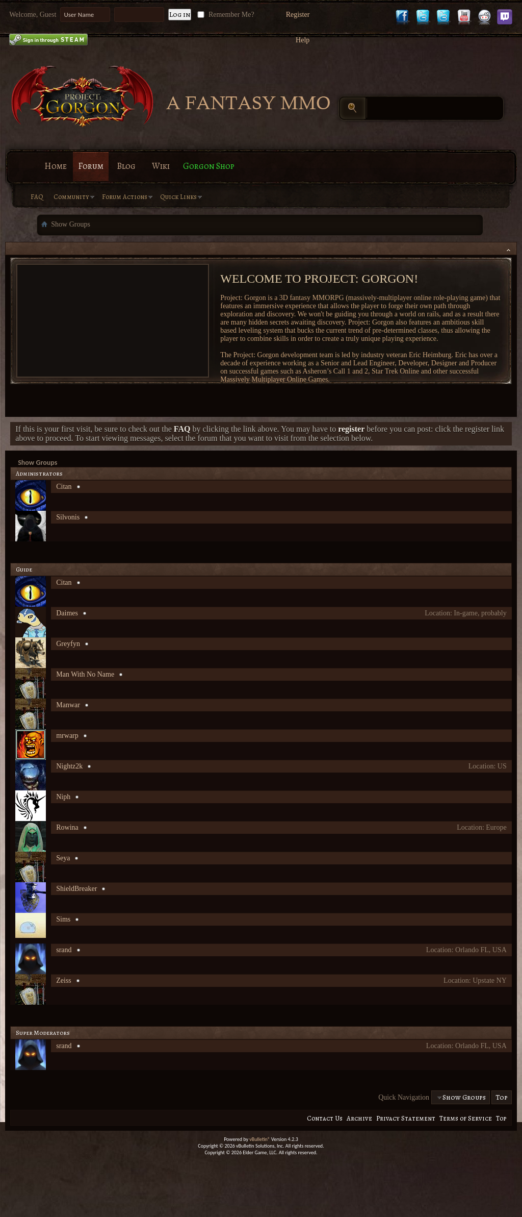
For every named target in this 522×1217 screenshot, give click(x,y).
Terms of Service (465, 1118)
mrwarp (67, 735)
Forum (90, 166)
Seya (63, 858)
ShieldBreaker (76, 888)
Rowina (67, 827)
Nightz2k (69, 766)
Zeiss (63, 980)
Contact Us (325, 1118)
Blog (126, 166)
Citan (63, 486)
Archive (359, 1118)
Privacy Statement (405, 1118)
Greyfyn (68, 644)
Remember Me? (224, 14)
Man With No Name (85, 674)
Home (55, 166)
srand (63, 950)
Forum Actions (124, 196)
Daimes (67, 613)
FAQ (37, 196)
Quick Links (178, 196)
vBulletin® (259, 1139)
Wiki (161, 166)
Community (71, 196)
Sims (63, 919)
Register (298, 14)
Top (501, 1097)
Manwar (68, 705)
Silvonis (68, 517)
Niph (63, 797)
